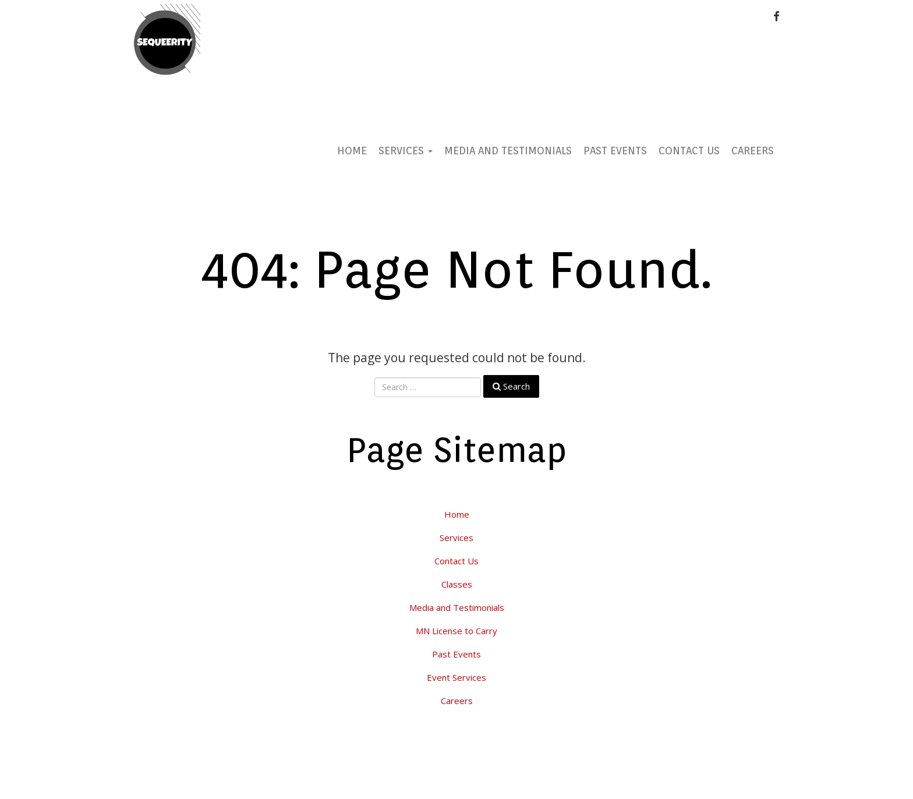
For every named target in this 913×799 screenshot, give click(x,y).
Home (352, 150)
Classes (456, 584)
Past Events (615, 150)
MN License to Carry (456, 631)
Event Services (456, 677)
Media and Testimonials (508, 150)
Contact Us (689, 150)
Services (405, 150)
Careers (752, 150)
